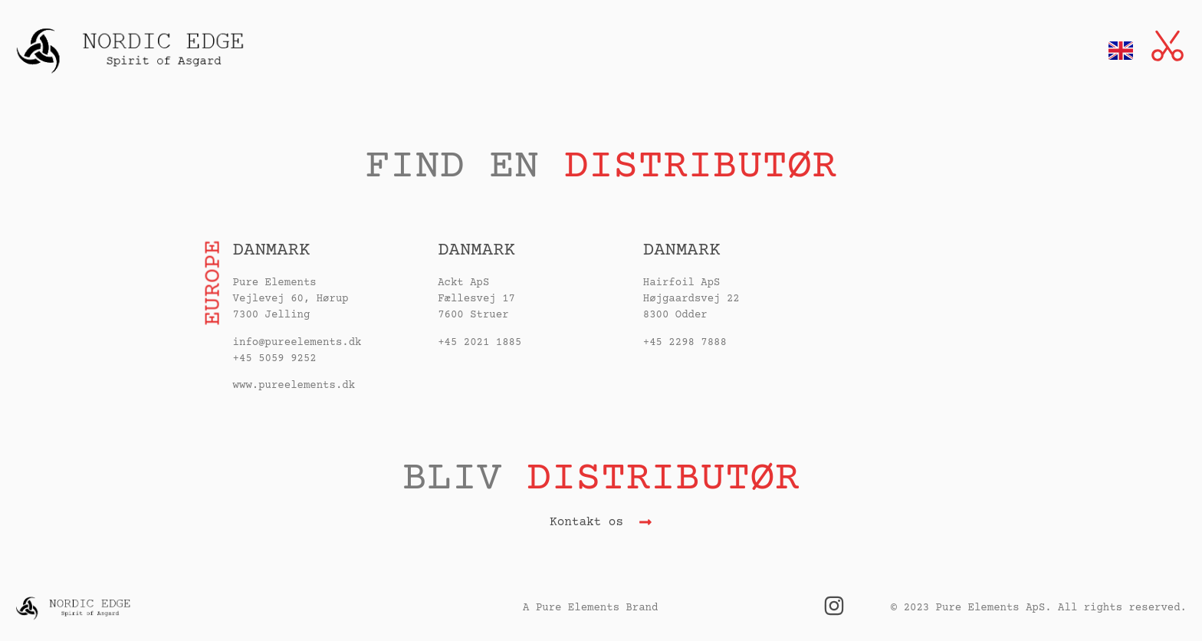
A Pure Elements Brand (590, 608)
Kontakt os (586, 522)
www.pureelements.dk (294, 386)
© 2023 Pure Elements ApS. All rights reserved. (1039, 608)
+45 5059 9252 (275, 359)
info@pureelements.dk (297, 343)
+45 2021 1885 (479, 343)
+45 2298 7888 (685, 343)
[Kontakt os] (645, 522)
